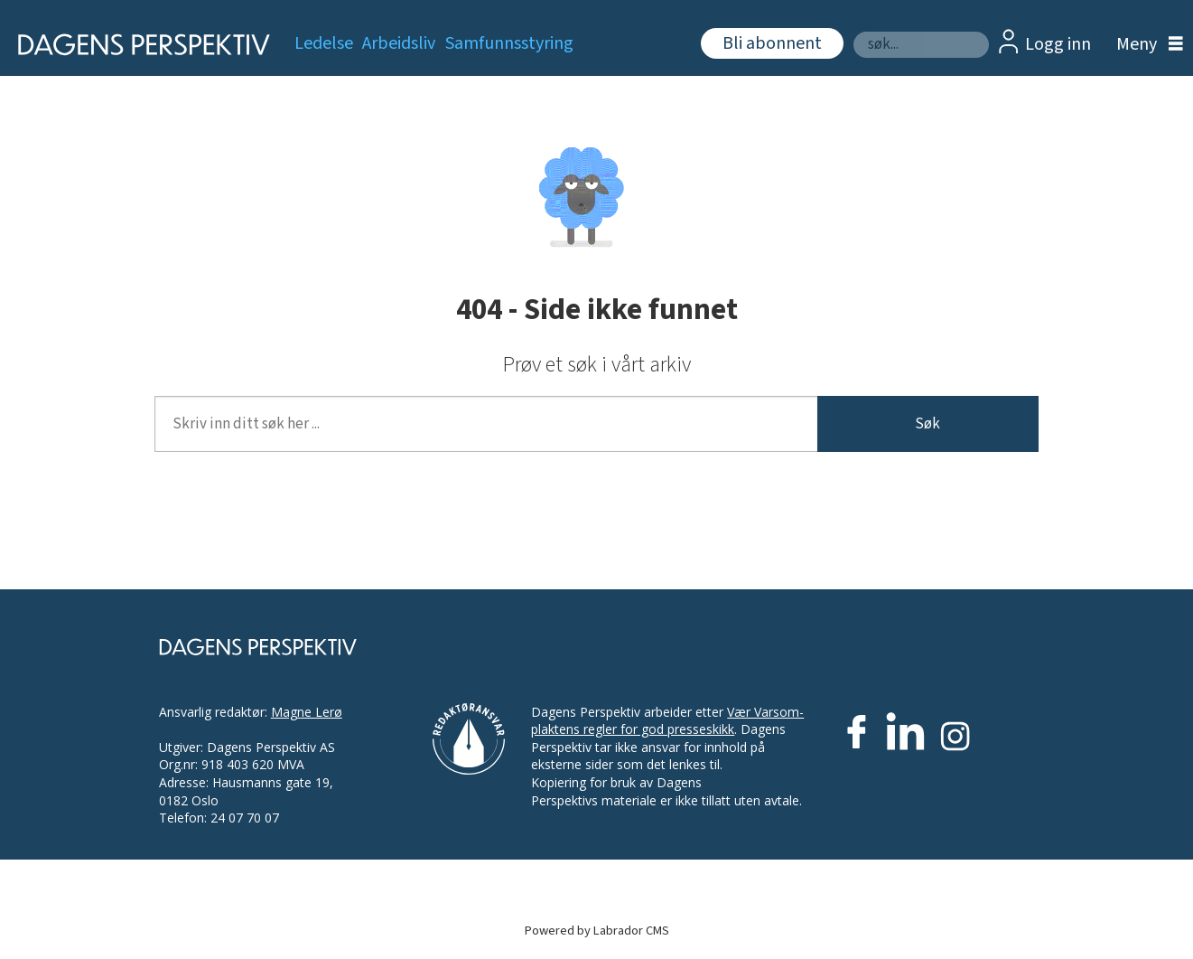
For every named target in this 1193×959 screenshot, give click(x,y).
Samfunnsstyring (509, 43)
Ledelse (323, 43)
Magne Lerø (306, 711)
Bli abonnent (772, 43)
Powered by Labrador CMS (597, 930)
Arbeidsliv (398, 43)
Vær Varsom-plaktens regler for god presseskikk (667, 720)
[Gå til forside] (137, 44)
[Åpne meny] (1145, 44)
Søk (927, 424)
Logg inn (1058, 44)
